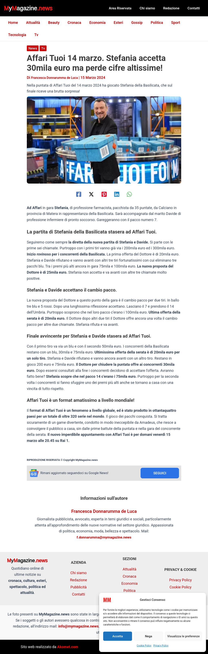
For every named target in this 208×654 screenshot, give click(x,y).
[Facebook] (73, 194)
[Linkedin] (119, 194)
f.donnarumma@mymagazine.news (104, 538)
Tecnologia (190, 22)
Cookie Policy (144, 645)
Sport (168, 22)
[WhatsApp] (134, 194)
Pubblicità (78, 587)
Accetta (117, 636)
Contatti (194, 8)
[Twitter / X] (89, 194)
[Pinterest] (104, 194)
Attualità (32, 22)
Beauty (51, 22)
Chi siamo (150, 8)
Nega (148, 636)
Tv (10, 35)
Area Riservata (124, 8)
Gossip (131, 22)
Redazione (173, 8)
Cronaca (71, 22)
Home (12, 22)
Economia (94, 22)
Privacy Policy (160, 645)
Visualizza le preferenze (183, 636)
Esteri (114, 22)
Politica (151, 22)
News (33, 48)
